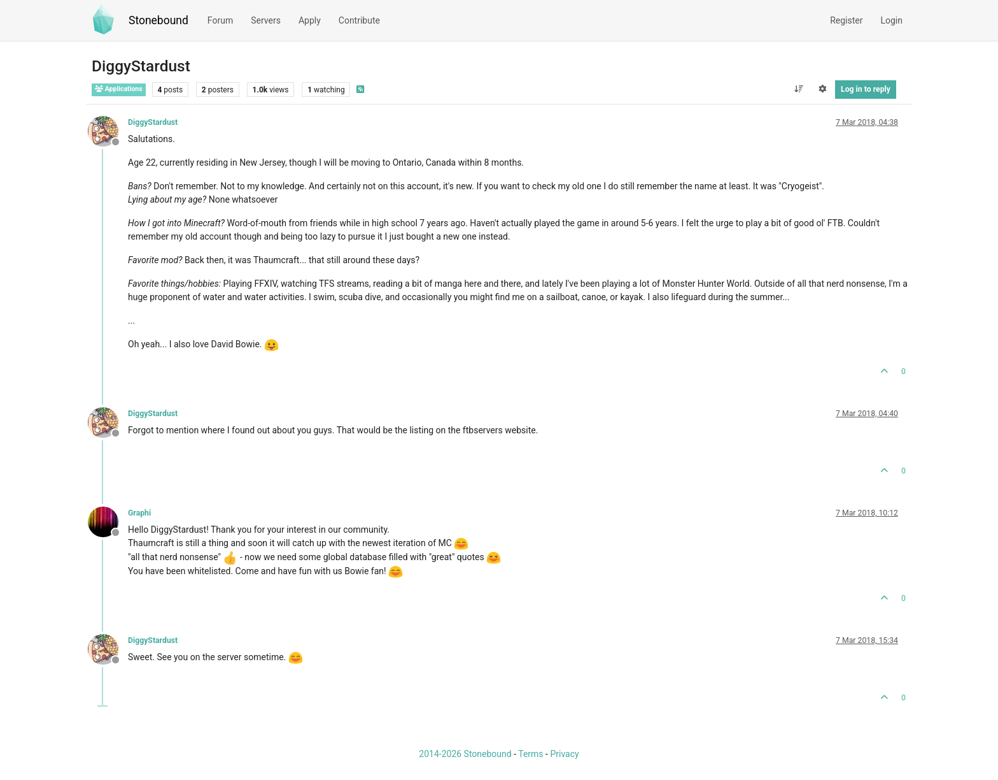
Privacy (564, 754)
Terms (530, 754)
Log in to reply (865, 89)
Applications (119, 89)
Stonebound (158, 20)
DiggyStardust (153, 122)
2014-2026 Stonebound (465, 754)
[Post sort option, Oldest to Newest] (798, 89)
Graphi (139, 513)
